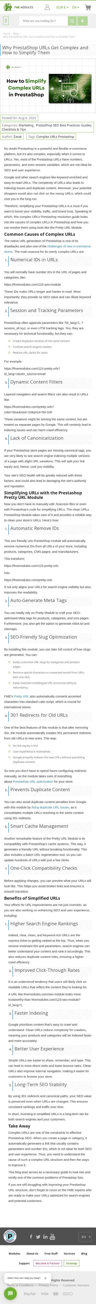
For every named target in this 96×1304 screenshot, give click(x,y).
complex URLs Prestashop (55, 136)
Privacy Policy (48, 1285)
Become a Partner (48, 1263)
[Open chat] (10, 1293)
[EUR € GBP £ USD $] (62, 7)
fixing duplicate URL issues (50, 807)
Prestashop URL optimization (33, 781)
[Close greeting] (45, 1278)
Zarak (18, 136)
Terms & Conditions (20, 1285)
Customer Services (76, 1285)
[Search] (43, 20)
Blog (84, 1253)
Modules (14, 1253)
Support (24, 1263)
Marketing (26, 125)
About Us (32, 1253)
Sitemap (71, 1263)
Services (69, 1253)
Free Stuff (51, 1253)
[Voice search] (82, 21)
